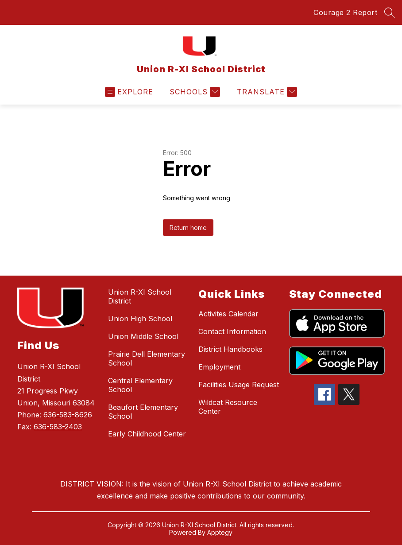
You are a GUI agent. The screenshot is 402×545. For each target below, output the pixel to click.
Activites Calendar (228, 313)
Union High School (140, 318)
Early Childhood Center (147, 433)
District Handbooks (230, 349)
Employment (219, 366)
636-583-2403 (58, 426)
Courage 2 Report (345, 12)
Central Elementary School (140, 385)
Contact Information (232, 331)
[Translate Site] (266, 91)
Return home (188, 227)
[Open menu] (129, 91)
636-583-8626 (67, 414)
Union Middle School (143, 336)
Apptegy (219, 532)
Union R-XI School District (139, 296)
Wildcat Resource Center (227, 407)
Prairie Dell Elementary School (146, 358)
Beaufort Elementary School (143, 411)
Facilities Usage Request (238, 384)
